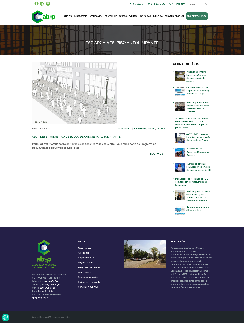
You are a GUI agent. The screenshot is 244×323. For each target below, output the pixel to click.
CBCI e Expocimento (197, 16)
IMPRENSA (141, 128)
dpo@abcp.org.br (40, 297)
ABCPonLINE (111, 16)
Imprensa (158, 16)
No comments (123, 128)
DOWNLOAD (145, 16)
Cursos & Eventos (128, 16)
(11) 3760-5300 (178, 4)
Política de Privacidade (89, 282)
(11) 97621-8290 (52, 284)
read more (155, 154)
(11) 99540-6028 (47, 288)
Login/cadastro (136, 4)
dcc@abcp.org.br (158, 4)
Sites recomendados (88, 277)
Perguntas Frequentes (89, 267)
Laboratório (80, 16)
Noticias (151, 128)
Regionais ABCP (86, 257)
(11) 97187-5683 (45, 291)
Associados (83, 253)
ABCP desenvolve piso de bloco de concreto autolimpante (76, 136)
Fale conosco (84, 272)
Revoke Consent (5, 317)
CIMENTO (67, 16)
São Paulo (161, 128)
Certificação (96, 16)
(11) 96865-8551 (51, 281)
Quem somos (84, 248)
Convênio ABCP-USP (174, 16)
